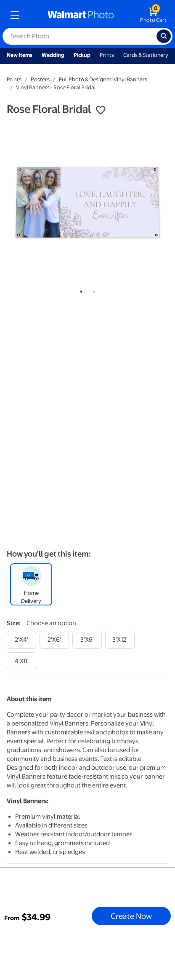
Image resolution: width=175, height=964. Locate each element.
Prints (107, 55)
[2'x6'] (54, 640)
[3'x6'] (87, 640)
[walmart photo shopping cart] (153, 15)
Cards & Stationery (145, 55)
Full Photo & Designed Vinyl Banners (103, 79)
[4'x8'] (21, 661)
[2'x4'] (21, 640)
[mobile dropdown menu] (14, 15)
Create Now (131, 916)
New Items (19, 55)
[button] (100, 110)
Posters (40, 79)
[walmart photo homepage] (80, 15)
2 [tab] (92, 290)
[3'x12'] (120, 640)
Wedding (53, 55)
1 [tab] (79, 290)
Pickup (82, 55)
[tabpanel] (87, 202)
